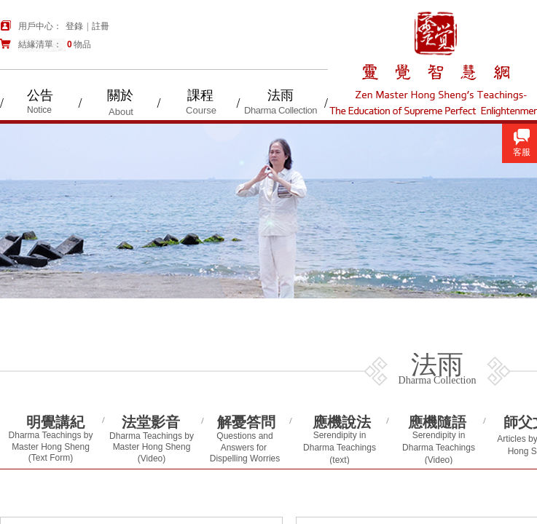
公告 (40, 95)
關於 (120, 95)
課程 (200, 95)
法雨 (280, 95)
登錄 (74, 26)
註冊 (100, 26)
